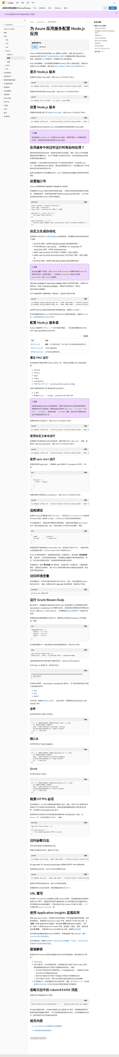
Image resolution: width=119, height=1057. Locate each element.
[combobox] (13, 24)
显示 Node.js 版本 (100, 26)
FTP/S (44, 59)
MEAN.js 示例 (48, 701)
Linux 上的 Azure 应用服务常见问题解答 (48, 1026)
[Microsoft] (3, 2)
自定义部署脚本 (72, 611)
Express (32, 817)
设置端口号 (98, 35)
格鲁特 (36, 696)
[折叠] (24, 20)
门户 (105, 8)
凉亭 (35, 691)
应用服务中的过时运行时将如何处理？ (104, 32)
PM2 (45, 328)
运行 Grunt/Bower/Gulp (102, 48)
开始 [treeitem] (7, 40)
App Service (40, 22)
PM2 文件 (40, 384)
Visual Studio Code (75, 516)
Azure (32, 22)
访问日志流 (38, 962)
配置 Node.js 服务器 (101, 41)
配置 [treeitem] (8, 58)
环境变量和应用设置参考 (42, 1030)
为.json (41, 395)
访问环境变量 (99, 46)
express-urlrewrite (44, 907)
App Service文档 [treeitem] (9, 29)
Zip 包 (60, 56)
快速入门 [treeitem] (10, 54)
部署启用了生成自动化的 (49, 56)
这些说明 (77, 929)
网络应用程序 (52, 22)
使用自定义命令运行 (37, 352)
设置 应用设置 (44, 984)
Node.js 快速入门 (60, 66)
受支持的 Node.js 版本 (54, 112)
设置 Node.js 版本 (100, 28)
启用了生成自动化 (47, 236)
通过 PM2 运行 (35, 344)
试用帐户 (112, 8)
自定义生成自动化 (100, 38)
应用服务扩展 (72, 547)
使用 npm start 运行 (37, 348)
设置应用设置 (60, 581)
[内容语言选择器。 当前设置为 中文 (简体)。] (7, 1053)
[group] (59, 86)
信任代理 (51, 817)
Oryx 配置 (75, 310)
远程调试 (97, 43)
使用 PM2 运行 (54, 516)
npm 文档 (37, 271)
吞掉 (35, 693)
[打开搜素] (115, 2)
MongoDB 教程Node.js (77, 66)
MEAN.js (76, 981)
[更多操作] (87, 22)
